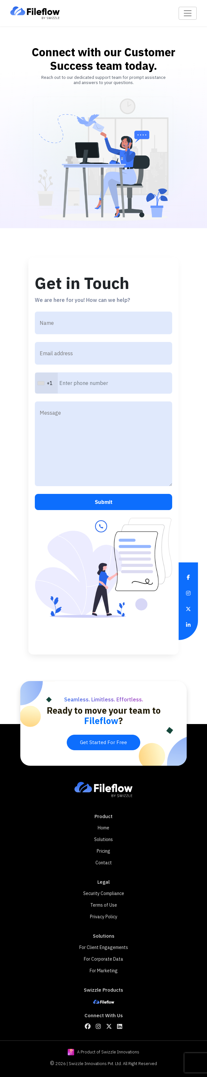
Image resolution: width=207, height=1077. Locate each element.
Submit (104, 502)
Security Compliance (103, 893)
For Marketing (104, 971)
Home (103, 828)
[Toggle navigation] (188, 13)
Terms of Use (103, 905)
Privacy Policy (103, 917)
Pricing (103, 851)
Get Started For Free (103, 742)
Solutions (103, 839)
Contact (103, 863)
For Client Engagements (103, 947)
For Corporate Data (103, 959)
